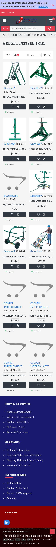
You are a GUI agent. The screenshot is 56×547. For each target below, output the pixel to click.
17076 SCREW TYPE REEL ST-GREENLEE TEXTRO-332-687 (41, 149)
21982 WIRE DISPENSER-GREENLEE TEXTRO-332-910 (41, 201)
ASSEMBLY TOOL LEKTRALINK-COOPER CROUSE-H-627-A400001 (14, 316)
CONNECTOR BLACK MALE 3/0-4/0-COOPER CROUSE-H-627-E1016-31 (14, 375)
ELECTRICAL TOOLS (20, 34)
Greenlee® (9, 88)
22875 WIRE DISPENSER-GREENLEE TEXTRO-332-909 (14, 257)
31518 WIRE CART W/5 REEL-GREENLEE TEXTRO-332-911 (41, 257)
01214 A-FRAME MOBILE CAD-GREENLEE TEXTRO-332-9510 (14, 97)
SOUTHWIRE (11, 195)
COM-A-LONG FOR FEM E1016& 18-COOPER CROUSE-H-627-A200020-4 (41, 316)
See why (43, 6)
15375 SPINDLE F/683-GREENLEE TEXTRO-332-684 (14, 149)
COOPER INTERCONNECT (13, 305)
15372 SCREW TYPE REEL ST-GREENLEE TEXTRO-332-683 (41, 93)
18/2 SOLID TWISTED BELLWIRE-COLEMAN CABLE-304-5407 (14, 205)
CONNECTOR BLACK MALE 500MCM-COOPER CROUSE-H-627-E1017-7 (41, 375)
